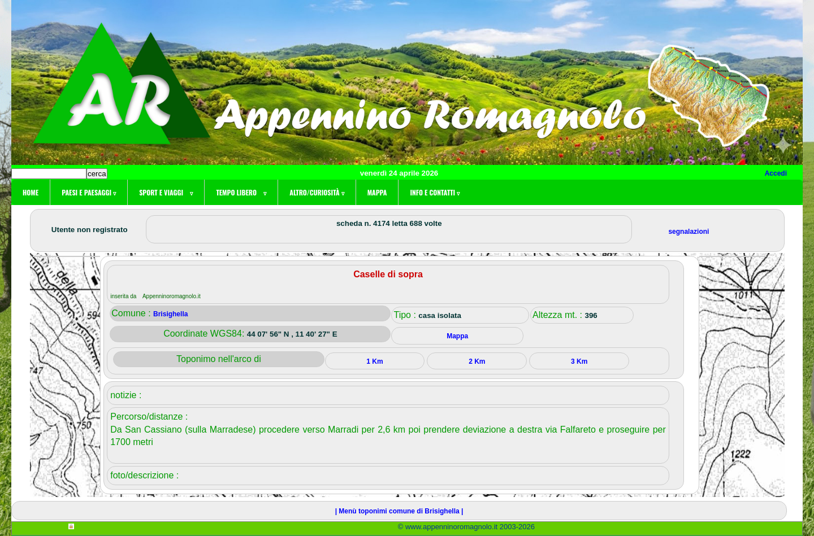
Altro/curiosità (316, 192)
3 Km (579, 361)
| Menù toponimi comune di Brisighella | (399, 511)
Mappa (377, 192)
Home (30, 192)
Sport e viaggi (166, 192)
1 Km (374, 361)
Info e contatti (435, 192)
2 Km (477, 361)
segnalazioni (688, 232)
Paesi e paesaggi (89, 192)
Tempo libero (241, 192)
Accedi (776, 173)
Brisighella (170, 314)
